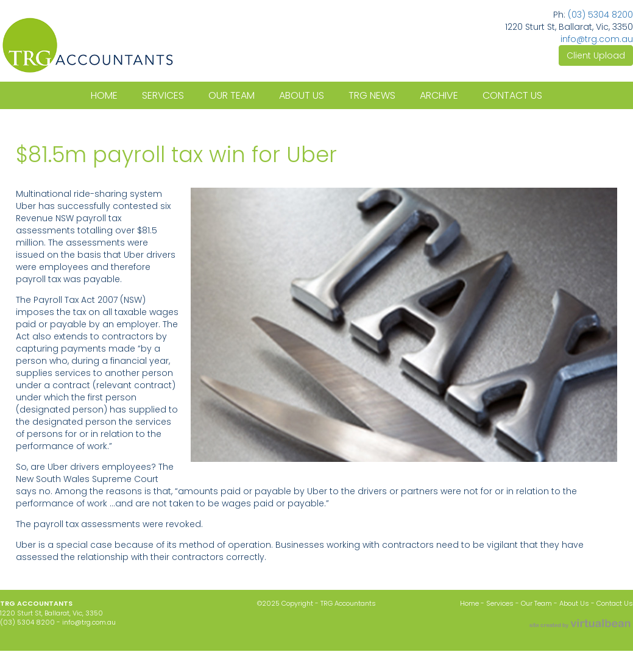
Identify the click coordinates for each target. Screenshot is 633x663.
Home (470, 603)
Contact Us (614, 603)
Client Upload (596, 55)
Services (500, 603)
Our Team (536, 603)
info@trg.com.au (597, 39)
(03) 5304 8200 (600, 15)
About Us (574, 603)
